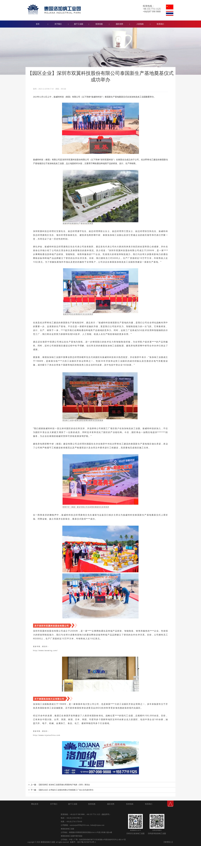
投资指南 (129, 804)
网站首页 (34, 804)
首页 (37, 24)
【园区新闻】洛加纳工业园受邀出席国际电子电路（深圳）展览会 (64, 785)
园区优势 (119, 24)
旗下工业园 (78, 24)
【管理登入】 (168, 842)
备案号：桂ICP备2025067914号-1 (83, 842)
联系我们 (160, 24)
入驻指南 (140, 24)
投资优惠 (99, 24)
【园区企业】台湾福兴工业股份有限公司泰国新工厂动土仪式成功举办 (65, 790)
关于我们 (58, 24)
